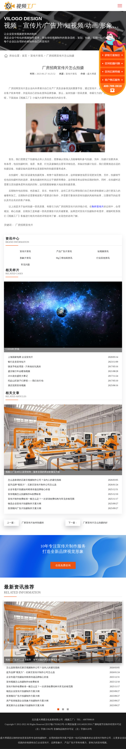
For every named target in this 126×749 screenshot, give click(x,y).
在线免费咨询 (63, 565)
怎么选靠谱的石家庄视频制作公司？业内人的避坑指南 (34, 480)
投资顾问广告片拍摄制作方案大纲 (24, 508)
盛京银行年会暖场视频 (19, 371)
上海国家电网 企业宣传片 (20, 357)
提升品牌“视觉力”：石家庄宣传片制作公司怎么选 (32, 485)
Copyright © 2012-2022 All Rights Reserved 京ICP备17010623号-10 (36, 724)
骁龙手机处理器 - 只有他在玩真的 (24, 366)
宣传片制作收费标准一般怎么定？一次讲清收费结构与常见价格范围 (41, 499)
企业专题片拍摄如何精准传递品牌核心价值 (29, 489)
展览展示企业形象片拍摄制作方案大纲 (25, 705)
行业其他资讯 (103, 258)
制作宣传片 (98, 206)
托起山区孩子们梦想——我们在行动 (25, 381)
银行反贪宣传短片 (17, 362)
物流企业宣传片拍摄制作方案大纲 (24, 503)
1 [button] (58, 708)
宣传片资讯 (36, 55)
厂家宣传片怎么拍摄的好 (95, 522)
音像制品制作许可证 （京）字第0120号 (73, 729)
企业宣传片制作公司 (101, 738)
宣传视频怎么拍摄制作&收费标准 (24, 494)
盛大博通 (4, 738)
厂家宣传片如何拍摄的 (33, 522)
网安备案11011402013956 (80, 724)
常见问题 (25, 264)
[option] (63, 654)
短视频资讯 (103, 251)
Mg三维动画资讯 (64, 258)
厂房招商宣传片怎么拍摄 (60, 55)
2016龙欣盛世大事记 (18, 376)
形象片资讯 (25, 258)
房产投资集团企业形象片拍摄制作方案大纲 (27, 701)
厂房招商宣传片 (24, 225)
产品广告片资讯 (64, 251)
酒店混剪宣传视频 (17, 385)
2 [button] (63, 708)
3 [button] (68, 708)
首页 (24, 55)
